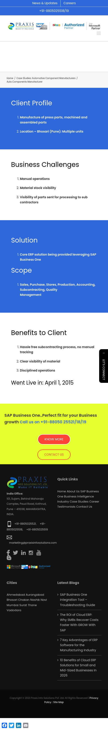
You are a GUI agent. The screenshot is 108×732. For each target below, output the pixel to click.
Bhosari (12, 600)
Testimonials (66, 507)
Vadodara (14, 610)
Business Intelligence (79, 496)
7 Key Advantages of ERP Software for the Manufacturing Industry (79, 645)
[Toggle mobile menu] (99, 33)
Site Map (58, 702)
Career (94, 501)
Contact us (84, 507)
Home (61, 491)
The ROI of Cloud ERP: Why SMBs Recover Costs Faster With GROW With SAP (79, 622)
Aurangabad (35, 595)
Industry (63, 501)
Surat (23, 605)
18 (78, 422)
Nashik (35, 600)
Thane (32, 605)
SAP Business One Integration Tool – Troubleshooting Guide (77, 599)
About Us (73, 491)
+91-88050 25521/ (58, 422)
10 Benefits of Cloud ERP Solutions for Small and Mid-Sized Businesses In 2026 (78, 668)
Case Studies (79, 501)
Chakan (23, 600)
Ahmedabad (16, 595)
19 (84, 422)
